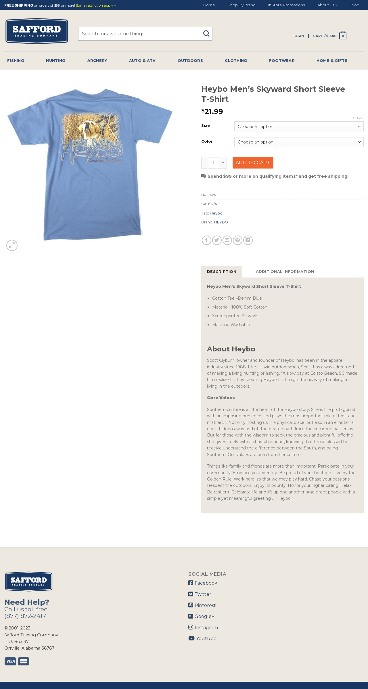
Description (221, 271)
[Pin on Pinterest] (237, 240)
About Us (327, 5)
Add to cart (253, 162)
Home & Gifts (332, 60)
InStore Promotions (286, 5)
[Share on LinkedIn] (248, 240)
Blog (354, 5)
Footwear (282, 60)
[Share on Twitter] (217, 240)
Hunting (55, 60)
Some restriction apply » (96, 5)
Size (205, 126)
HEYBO (221, 222)
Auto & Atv (142, 60)
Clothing (236, 60)
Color (207, 141)
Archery (97, 60)
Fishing (15, 60)
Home (209, 5)
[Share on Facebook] (206, 240)
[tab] (221, 271)
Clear (358, 118)
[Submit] (208, 31)
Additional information (285, 271)
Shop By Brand (242, 5)
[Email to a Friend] (227, 240)
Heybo (216, 213)
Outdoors (190, 60)
